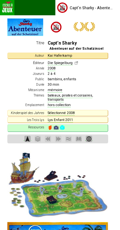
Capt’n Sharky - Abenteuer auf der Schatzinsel (85, 7)
